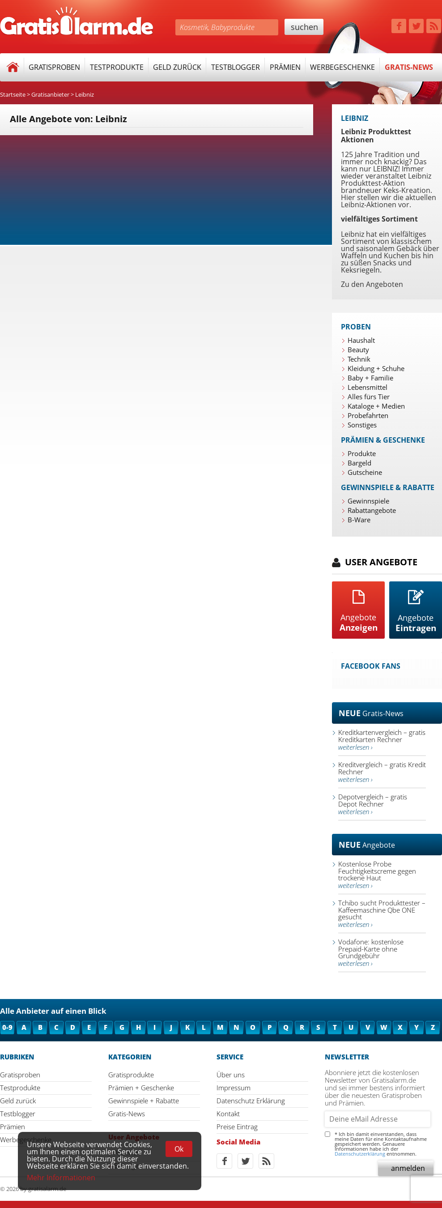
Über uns (231, 1074)
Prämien (285, 67)
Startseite (13, 94)
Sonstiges (362, 424)
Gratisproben (54, 67)
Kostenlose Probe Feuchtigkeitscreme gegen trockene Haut (377, 874)
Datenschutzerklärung (360, 1153)
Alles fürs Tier (369, 396)
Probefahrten (368, 415)
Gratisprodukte (131, 1074)
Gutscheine (365, 472)
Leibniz (84, 94)
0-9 (7, 1027)
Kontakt (228, 1113)
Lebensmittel (367, 387)
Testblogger (235, 67)
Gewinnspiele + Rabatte (143, 1100)
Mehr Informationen (61, 1177)
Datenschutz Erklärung (251, 1100)
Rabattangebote (372, 510)
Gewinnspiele (368, 500)
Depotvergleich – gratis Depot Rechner (372, 804)
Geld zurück (177, 67)
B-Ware (359, 519)
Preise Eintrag (237, 1126)
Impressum (234, 1087)
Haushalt (361, 340)
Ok (178, 1149)
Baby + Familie (370, 377)
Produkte (362, 453)
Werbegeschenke (342, 67)
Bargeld (359, 462)
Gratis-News (409, 67)
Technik (359, 358)
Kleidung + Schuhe (376, 368)
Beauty (358, 349)
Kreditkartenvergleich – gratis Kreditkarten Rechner (381, 739)
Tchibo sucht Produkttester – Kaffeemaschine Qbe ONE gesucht (381, 913)
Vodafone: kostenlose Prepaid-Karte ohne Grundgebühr (371, 952)
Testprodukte (117, 67)
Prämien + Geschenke (141, 1087)
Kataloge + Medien (376, 405)
